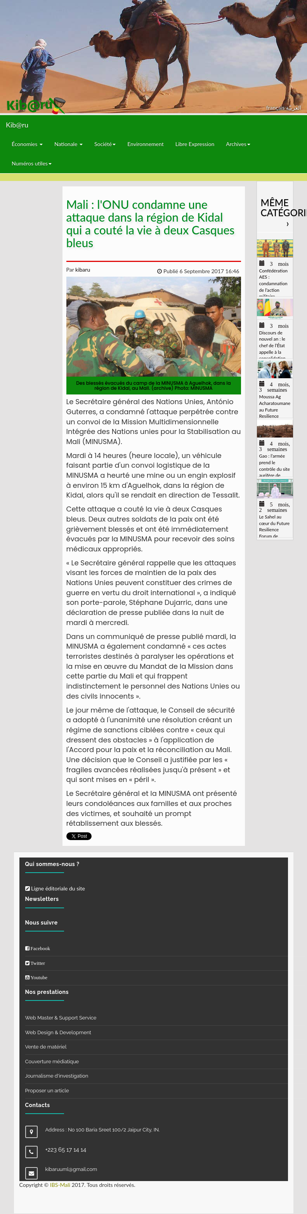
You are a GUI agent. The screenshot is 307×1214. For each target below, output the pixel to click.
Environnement (145, 144)
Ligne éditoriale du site (55, 888)
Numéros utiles (32, 163)
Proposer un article (47, 1090)
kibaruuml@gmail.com (71, 1169)
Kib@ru (17, 125)
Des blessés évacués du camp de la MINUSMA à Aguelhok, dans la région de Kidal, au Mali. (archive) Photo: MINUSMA (153, 385)
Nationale (68, 144)
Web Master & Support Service (61, 1018)
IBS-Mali (60, 1184)
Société (105, 144)
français (276, 107)
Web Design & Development (58, 1032)
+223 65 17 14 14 (66, 1149)
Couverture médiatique (52, 1061)
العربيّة (293, 107)
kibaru (82, 269)
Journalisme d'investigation (56, 1076)
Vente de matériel (46, 1047)
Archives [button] (238, 144)
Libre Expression (195, 144)
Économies (27, 144)
